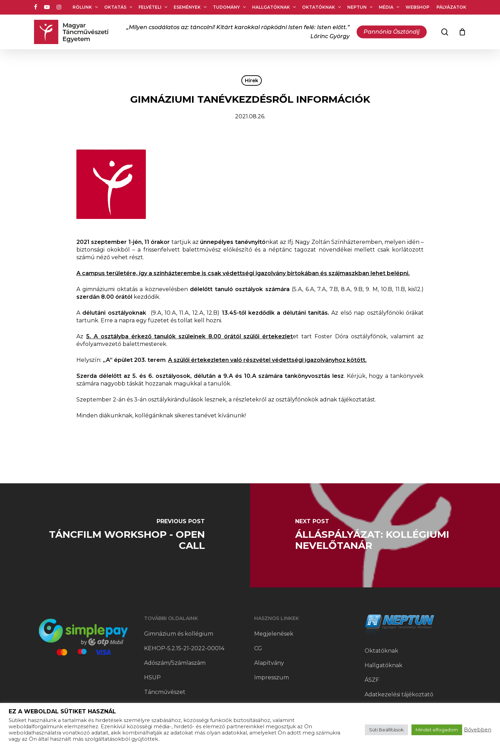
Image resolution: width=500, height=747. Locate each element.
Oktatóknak (381, 650)
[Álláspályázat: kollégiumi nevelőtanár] (375, 535)
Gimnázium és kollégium (178, 633)
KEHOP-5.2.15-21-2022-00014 (184, 648)
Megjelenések (273, 633)
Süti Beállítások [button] (386, 729)
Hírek (251, 80)
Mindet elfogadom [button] (437, 729)
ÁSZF (372, 680)
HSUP (152, 677)
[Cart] (462, 32)
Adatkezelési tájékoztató (399, 694)
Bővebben (477, 730)
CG (258, 648)
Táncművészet (164, 692)
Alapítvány (269, 663)
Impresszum (271, 677)
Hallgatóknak (383, 665)
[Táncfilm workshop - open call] (125, 535)
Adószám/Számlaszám (175, 663)
